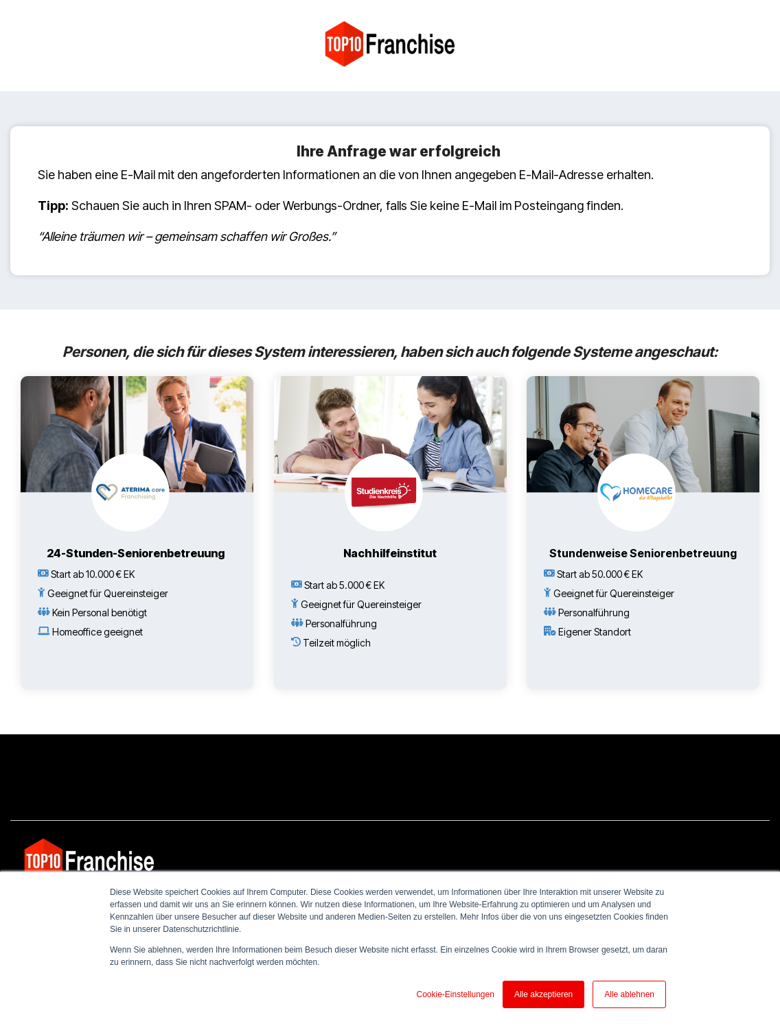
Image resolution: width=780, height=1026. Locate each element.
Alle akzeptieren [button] (543, 994)
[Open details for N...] (390, 523)
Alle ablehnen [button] (629, 994)
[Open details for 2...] (137, 533)
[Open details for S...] (643, 533)
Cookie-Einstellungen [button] (455, 994)
